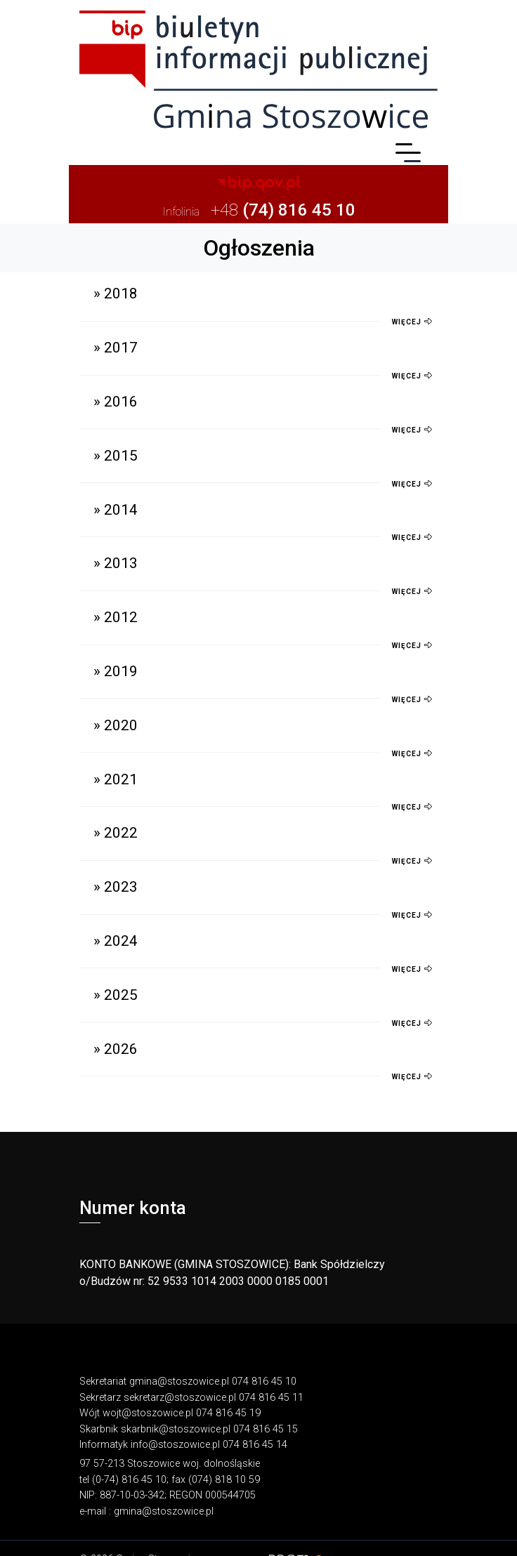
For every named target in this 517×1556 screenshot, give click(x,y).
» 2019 (115, 671)
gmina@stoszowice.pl (179, 1381)
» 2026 (115, 1049)
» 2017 (115, 347)
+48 (258, 210)
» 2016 (115, 401)
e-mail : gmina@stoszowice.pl (146, 1511)
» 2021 (115, 779)
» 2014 (115, 509)
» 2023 (115, 886)
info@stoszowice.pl (175, 1445)
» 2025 (115, 995)
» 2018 (115, 293)
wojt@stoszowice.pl (148, 1413)
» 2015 (115, 455)
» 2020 (115, 725)
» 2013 (115, 563)
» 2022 (115, 832)
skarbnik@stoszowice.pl (175, 1429)
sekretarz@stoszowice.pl (180, 1398)
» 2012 (115, 617)
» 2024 (115, 940)
